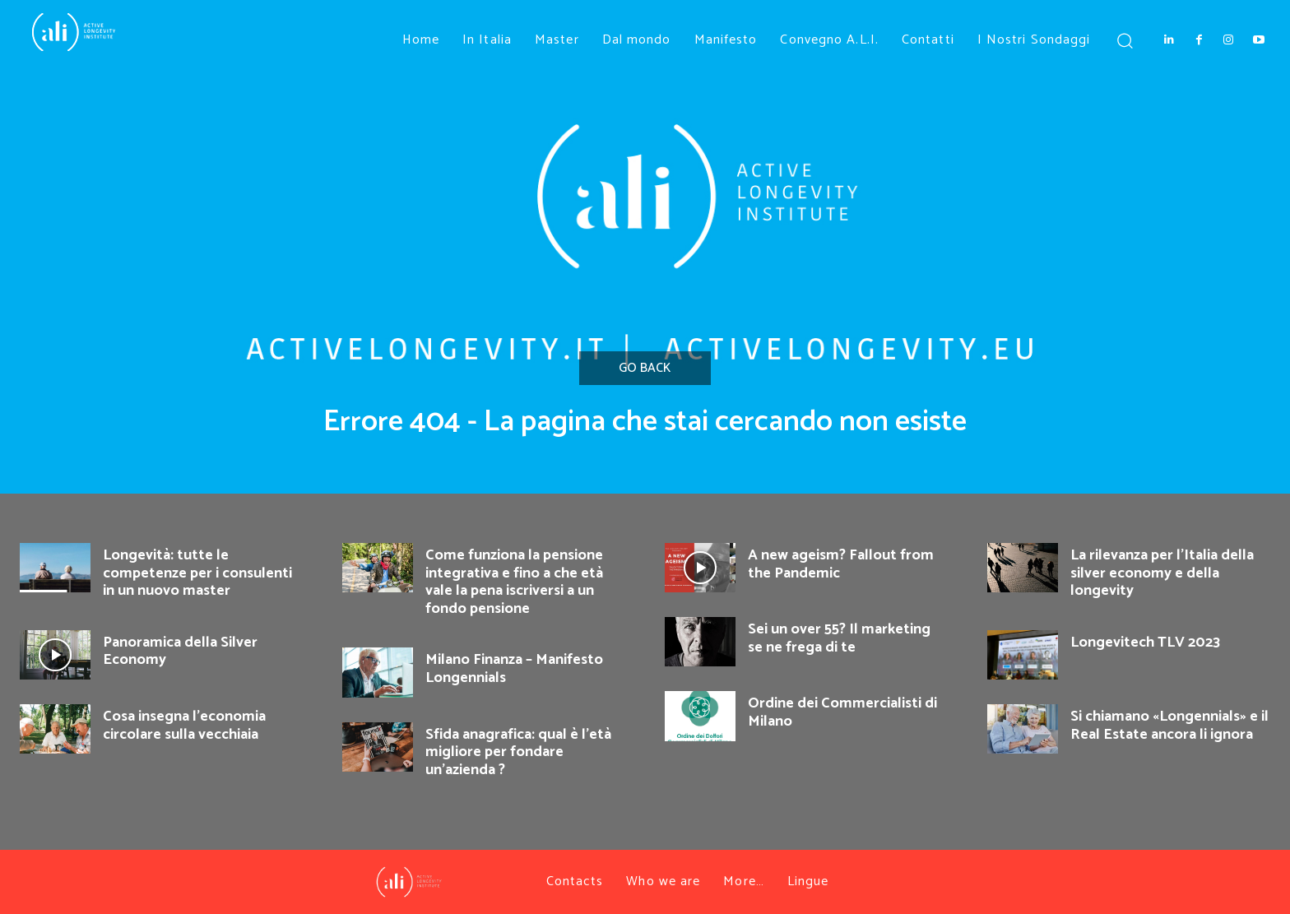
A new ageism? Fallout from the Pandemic (841, 564)
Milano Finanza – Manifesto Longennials (514, 668)
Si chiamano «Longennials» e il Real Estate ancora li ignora (1169, 725)
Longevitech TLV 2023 (1145, 642)
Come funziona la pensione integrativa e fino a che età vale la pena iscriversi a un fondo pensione (514, 582)
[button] (1124, 40)
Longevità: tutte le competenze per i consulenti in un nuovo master (197, 573)
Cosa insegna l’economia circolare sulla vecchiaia (184, 725)
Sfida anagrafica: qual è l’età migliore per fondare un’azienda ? (518, 752)
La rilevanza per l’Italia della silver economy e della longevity (1162, 573)
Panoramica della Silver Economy (180, 651)
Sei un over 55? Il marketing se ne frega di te (839, 638)
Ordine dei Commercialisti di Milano (842, 712)
